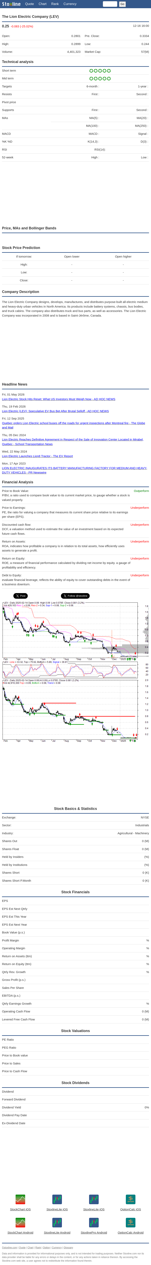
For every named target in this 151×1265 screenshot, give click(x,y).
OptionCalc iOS (130, 1209)
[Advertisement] (75, 193)
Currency (70, 4)
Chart (43, 4)
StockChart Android (20, 1232)
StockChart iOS (20, 1209)
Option (46, 1247)
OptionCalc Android (130, 1232)
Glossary (68, 1247)
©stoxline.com (9, 1247)
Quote (29, 4)
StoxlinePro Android (94, 1232)
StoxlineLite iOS (57, 1209)
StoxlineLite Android (57, 1232)
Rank (55, 4)
